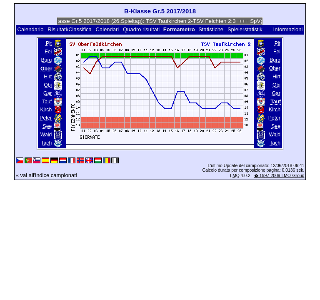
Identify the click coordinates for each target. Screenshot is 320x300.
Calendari (107, 29)
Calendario (31, 29)
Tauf (47, 102)
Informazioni (288, 29)
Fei (48, 52)
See (47, 126)
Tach (46, 143)
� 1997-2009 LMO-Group (279, 175)
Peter (46, 118)
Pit (49, 43)
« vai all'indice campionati (46, 175)
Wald (46, 135)
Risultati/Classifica (69, 29)
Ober (274, 68)
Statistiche (210, 29)
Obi (48, 85)
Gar (47, 93)
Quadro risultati (141, 29)
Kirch (46, 109)
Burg (46, 60)
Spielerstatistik (246, 29)
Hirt (48, 77)
